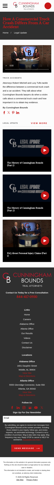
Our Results (27, 333)
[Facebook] (12, 407)
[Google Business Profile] (30, 407)
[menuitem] (19, 480)
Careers (27, 319)
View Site (26, 373)
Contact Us (27, 342)
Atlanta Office (27, 328)
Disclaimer (27, 347)
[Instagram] (23, 407)
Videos (27, 338)
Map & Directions (27, 376)
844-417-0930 (27, 297)
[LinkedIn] (18, 407)
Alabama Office (27, 324)
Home (27, 314)
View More (39, 123)
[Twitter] (41, 407)
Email (6, 418)
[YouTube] (35, 407)
